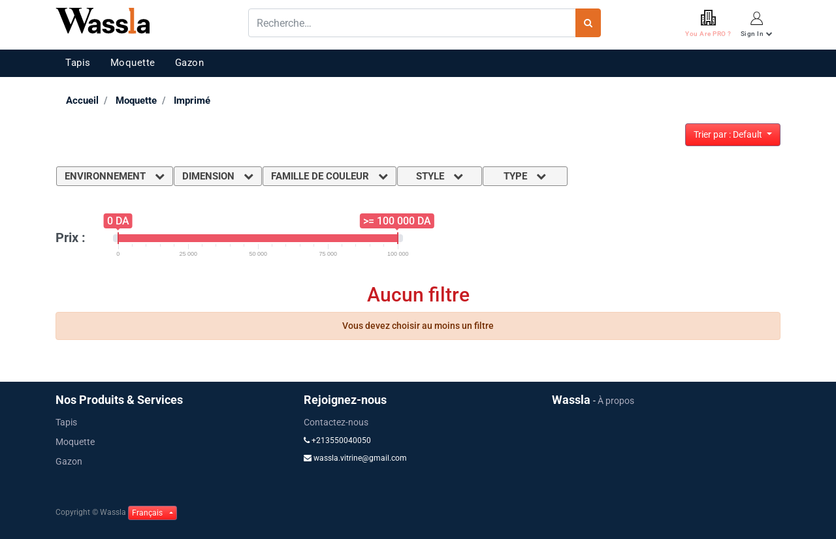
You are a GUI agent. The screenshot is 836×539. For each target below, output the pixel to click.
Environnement (115, 176)
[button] (732, 134)
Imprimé (192, 100)
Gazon (189, 63)
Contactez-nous (336, 422)
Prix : (71, 237)
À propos (616, 400)
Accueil (82, 100)
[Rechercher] (588, 22)
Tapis (78, 63)
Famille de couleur (329, 176)
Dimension (217, 176)
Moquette (132, 63)
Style (439, 176)
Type (525, 176)
